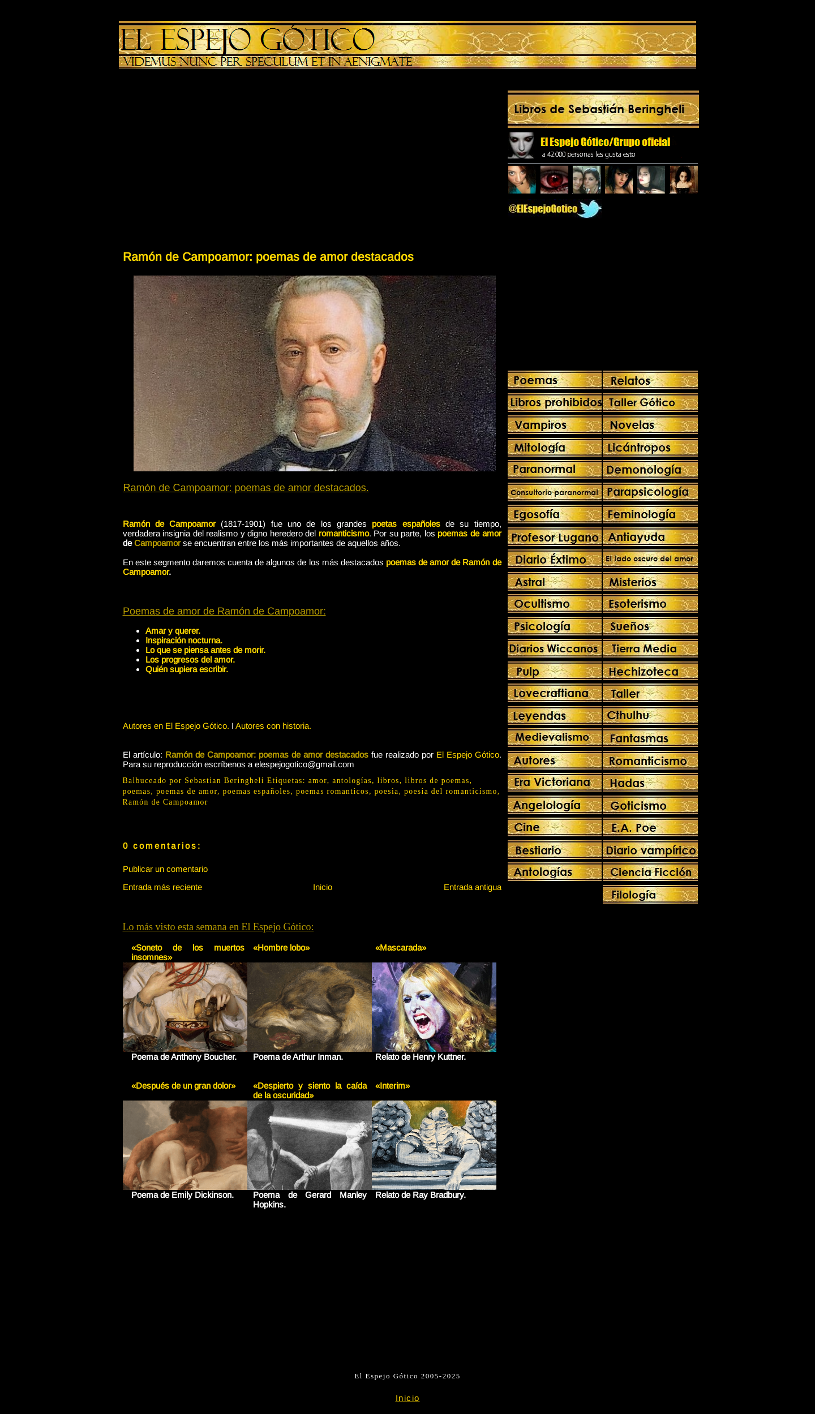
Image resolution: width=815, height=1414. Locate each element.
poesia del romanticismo (450, 791)
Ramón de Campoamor (165, 802)
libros (389, 780)
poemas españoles (256, 791)
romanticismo (344, 533)
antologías (352, 780)
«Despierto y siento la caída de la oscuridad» (310, 1090)
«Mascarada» (400, 947)
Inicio (322, 887)
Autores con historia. (273, 725)
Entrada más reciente (162, 887)
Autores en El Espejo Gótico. (176, 725)
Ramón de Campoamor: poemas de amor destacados (268, 256)
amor (317, 780)
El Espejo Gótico (467, 754)
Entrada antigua (472, 887)
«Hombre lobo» (281, 947)
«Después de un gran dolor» (183, 1085)
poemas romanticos (332, 791)
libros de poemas (437, 780)
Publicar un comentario (165, 869)
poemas (137, 791)
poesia (386, 791)
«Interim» (392, 1085)
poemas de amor (469, 533)
